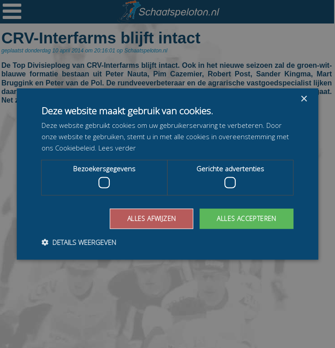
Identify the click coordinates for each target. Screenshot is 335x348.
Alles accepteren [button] (246, 218)
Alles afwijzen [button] (151, 218)
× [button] (303, 99)
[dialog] (167, 174)
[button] (79, 242)
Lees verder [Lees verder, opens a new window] (117, 147)
